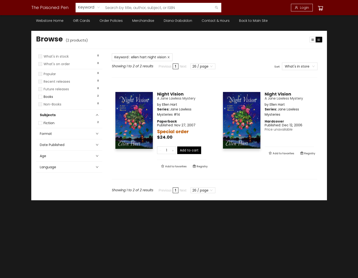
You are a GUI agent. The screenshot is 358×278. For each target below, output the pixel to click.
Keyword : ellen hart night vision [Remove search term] (142, 57)
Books (48, 97)
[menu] (179, 20)
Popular (50, 74)
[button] (69, 68)
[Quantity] (166, 150)
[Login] (302, 7)
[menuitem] (49, 20)
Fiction (49, 123)
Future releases (56, 89)
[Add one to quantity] (173, 150)
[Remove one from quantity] (160, 150)
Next (183, 66)
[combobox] (89, 7)
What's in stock (56, 56)
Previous (165, 66)
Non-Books (52, 104)
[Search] (216, 7)
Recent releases (57, 81)
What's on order (57, 64)
